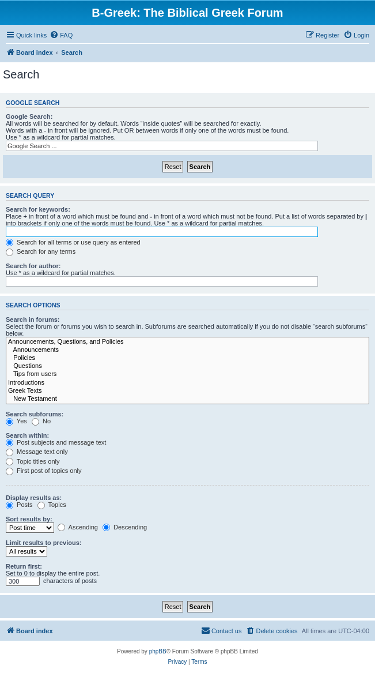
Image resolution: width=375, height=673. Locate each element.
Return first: (24, 566)
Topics (51, 504)
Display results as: (34, 497)
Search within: (27, 435)
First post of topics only (44, 470)
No (41, 421)
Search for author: (33, 265)
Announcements (187, 350)
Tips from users (187, 374)
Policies (187, 358)
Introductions (187, 383)
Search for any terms (40, 251)
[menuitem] (61, 35)
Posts (19, 504)
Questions (187, 366)
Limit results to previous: (43, 542)
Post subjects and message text (56, 442)
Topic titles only (32, 461)
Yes (16, 421)
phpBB (157, 651)
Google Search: (29, 116)
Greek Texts (187, 391)
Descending (125, 527)
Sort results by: (29, 519)
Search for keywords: (38, 209)
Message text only (37, 451)
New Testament (187, 399)
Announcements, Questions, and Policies (187, 342)
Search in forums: (33, 319)
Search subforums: (34, 414)
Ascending (78, 527)
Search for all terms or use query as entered (73, 242)
